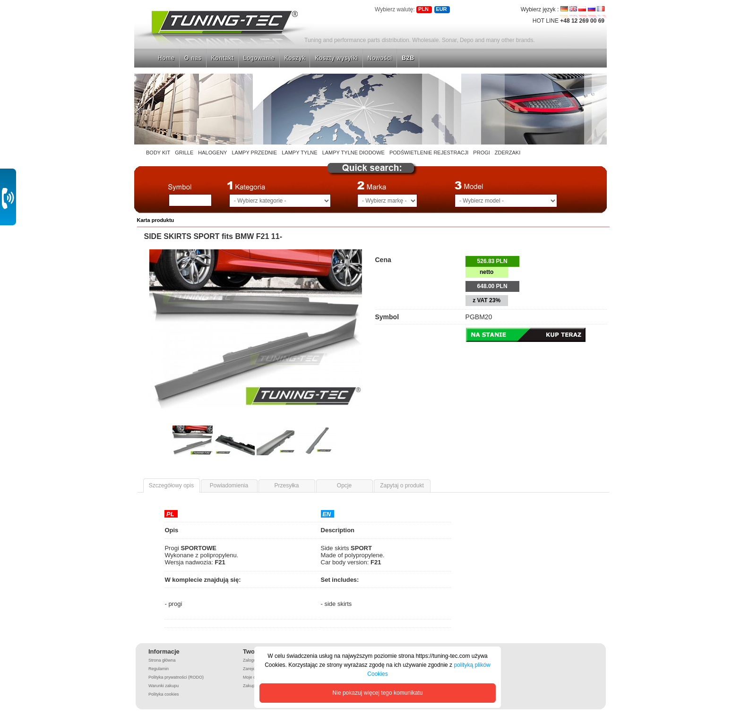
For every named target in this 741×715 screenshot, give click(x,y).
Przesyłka (286, 485)
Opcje (344, 485)
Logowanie (259, 58)
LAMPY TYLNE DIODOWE (353, 152)
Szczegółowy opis (171, 485)
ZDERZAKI (507, 152)
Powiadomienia (229, 485)
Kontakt (222, 58)
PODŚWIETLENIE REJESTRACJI (428, 152)
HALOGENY (212, 152)
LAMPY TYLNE (299, 152)
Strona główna (167, 12)
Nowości (380, 58)
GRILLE (184, 152)
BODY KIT (158, 152)
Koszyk (295, 58)
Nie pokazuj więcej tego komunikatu (378, 692)
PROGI (481, 152)
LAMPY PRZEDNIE (254, 152)
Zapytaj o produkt (402, 485)
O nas (193, 58)
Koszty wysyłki (336, 58)
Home (166, 58)
